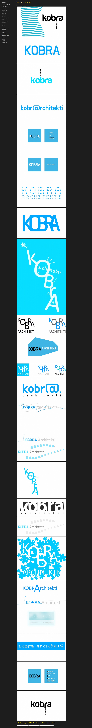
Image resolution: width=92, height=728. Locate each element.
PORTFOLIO (4, 10)
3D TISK (3, 39)
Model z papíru (4, 28)
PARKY (3, 19)
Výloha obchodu (4, 30)
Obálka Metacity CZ (4, 33)
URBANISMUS (5, 21)
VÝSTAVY (4, 37)
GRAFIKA (4, 27)
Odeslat (52, 725)
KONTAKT (4, 8)
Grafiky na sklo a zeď (5, 31)
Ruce (2, 36)
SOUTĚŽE (4, 16)
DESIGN (3, 24)
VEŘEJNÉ (4, 13)
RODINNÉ (4, 11)
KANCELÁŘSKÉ (5, 18)
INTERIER (4, 22)
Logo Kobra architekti (5, 34)
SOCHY (3, 25)
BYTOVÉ (4, 14)
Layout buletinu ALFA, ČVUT (5, 35)
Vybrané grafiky (4, 29)
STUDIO (3, 40)
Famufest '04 (3, 32)
